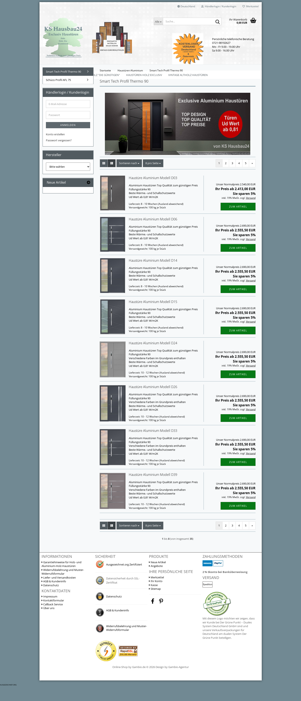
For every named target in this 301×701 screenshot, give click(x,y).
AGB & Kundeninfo (54, 596)
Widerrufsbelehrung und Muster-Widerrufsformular (63, 586)
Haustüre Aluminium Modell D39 (153, 489)
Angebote (156, 580)
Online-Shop (120, 681)
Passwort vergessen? (59, 155)
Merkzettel (250, 6)
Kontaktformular (53, 615)
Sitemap (155, 603)
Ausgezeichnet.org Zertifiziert (124, 579)
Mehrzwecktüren (55, 75)
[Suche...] (158, 21)
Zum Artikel (238, 221)
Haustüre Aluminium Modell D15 (153, 316)
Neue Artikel (157, 577)
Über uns (48, 622)
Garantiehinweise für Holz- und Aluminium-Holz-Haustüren (61, 579)
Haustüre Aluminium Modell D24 (153, 357)
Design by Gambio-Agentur (172, 681)
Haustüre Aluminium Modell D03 (153, 192)
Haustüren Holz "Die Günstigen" (97, 75)
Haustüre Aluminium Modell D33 (153, 445)
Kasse (153, 599)
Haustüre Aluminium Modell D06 (153, 233)
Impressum (49, 611)
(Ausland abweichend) (170, 218)
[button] (186, 6)
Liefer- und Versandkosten (59, 592)
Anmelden (68, 139)
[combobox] (129, 178)
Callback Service (52, 619)
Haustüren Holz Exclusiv (144, 75)
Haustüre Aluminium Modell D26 (153, 401)
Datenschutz (50, 600)
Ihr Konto (155, 595)
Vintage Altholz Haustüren (188, 75)
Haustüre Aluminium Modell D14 (153, 275)
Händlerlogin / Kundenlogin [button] (218, 6)
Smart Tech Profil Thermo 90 (63, 86)
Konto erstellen (55, 149)
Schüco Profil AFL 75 (58, 94)
